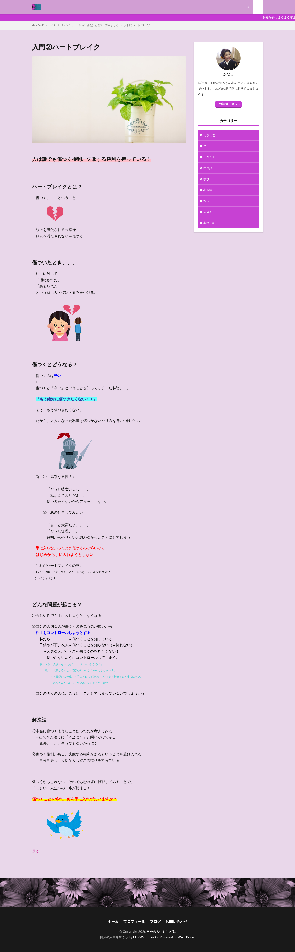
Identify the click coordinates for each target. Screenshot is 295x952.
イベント (209, 157)
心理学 (207, 190)
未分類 (207, 212)
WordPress (186, 937)
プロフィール (134, 921)
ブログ (155, 921)
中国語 (207, 168)
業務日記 (209, 223)
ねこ (206, 146)
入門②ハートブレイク (137, 25)
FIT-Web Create (145, 937)
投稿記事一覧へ (227, 103)
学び (206, 179)
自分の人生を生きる (161, 931)
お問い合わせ (176, 921)
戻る (35, 851)
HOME (40, 25)
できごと (209, 135)
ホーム (113, 921)
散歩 (206, 201)
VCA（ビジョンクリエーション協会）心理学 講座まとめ (84, 25)
